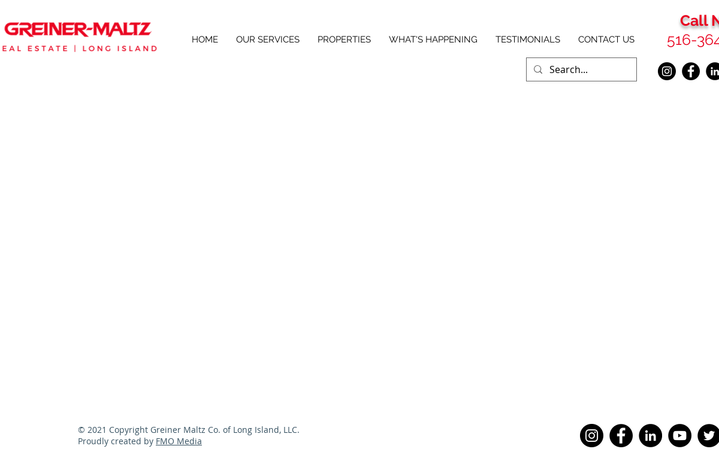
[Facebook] (691, 71)
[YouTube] (679, 435)
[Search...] (580, 69)
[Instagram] (667, 71)
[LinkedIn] (650, 435)
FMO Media (179, 441)
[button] (344, 39)
